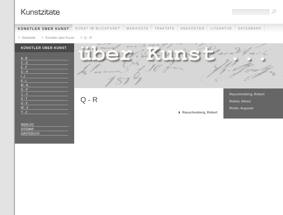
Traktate (165, 28)
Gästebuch (30, 133)
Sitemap (27, 129)
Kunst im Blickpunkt (97, 28)
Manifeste (137, 28)
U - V (24, 103)
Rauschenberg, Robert (199, 112)
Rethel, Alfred (240, 101)
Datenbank (249, 28)
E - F (24, 67)
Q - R (88, 37)
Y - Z (24, 112)
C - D (24, 62)
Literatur (221, 28)
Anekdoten (192, 28)
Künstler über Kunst (43, 28)
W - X (24, 107)
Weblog (27, 124)
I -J (23, 76)
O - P (24, 89)
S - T (24, 98)
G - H (24, 71)
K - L (24, 80)
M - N (24, 85)
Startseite (28, 37)
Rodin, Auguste (241, 108)
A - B (24, 58)
